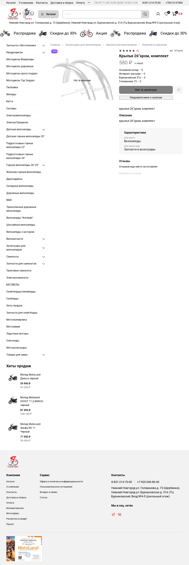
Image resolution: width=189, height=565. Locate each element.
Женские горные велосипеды (23, 171)
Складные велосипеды (19, 185)
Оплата (80, 2)
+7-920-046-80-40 (148, 482)
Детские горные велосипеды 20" (25, 136)
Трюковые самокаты (18, 270)
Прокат (10, 524)
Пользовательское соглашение (56, 486)
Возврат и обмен (48, 492)
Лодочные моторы (17, 333)
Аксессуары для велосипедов (83, 44)
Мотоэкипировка (16, 319)
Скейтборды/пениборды (21, 291)
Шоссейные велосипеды (20, 224)
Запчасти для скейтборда (21, 312)
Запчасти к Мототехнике (21, 45)
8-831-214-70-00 (151, 2)
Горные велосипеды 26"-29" (22, 165)
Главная (55, 44)
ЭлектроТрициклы (17, 122)
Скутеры (11, 108)
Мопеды (11, 94)
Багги (9, 101)
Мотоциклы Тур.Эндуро (20, 80)
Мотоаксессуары (16, 347)
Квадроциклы (14, 52)
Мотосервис (12, 513)
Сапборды (12, 298)
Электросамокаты (17, 277)
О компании (26, 2)
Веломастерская (15, 508)
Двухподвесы (14, 178)
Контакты (42, 2)
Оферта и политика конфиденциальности (61, 481)
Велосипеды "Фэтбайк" (19, 217)
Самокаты (12, 256)
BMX (9, 200)
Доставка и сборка (62, 2)
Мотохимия (13, 326)
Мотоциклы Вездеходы (20, 59)
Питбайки (12, 87)
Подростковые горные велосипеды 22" (19, 145)
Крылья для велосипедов (121, 44)
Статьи (43, 497)
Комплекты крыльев (154, 44)
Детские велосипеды (18, 129)
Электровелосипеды (18, 115)
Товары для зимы (17, 354)
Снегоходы (12, 340)
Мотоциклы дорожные (19, 66)
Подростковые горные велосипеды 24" (19, 156)
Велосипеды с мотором (20, 231)
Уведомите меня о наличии (146, 97)
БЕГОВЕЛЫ (12, 284)
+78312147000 (174, 2)
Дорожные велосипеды (20, 193)
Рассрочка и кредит (16, 518)
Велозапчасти (14, 238)
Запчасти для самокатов (21, 263)
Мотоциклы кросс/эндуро (21, 73)
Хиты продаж (14, 305)
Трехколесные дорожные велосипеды (21, 208)
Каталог (11, 2)
